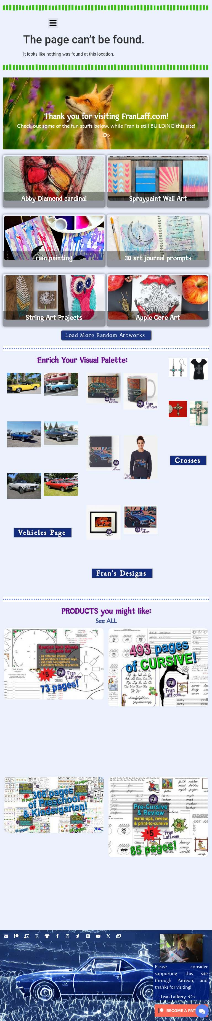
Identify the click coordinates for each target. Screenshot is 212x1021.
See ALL (106, 621)
